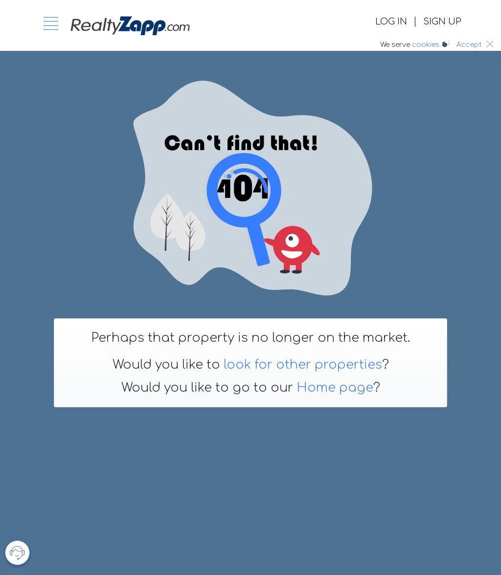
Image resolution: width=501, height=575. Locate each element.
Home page (334, 388)
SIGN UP (442, 21)
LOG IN (391, 21)
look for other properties (303, 365)
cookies (425, 44)
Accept (469, 44)
